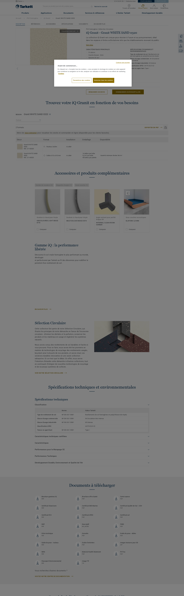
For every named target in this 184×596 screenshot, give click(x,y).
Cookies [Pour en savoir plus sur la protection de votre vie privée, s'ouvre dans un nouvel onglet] (61, 73)
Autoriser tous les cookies (103, 80)
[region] (93, 73)
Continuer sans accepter (123, 62)
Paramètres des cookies (81, 80)
